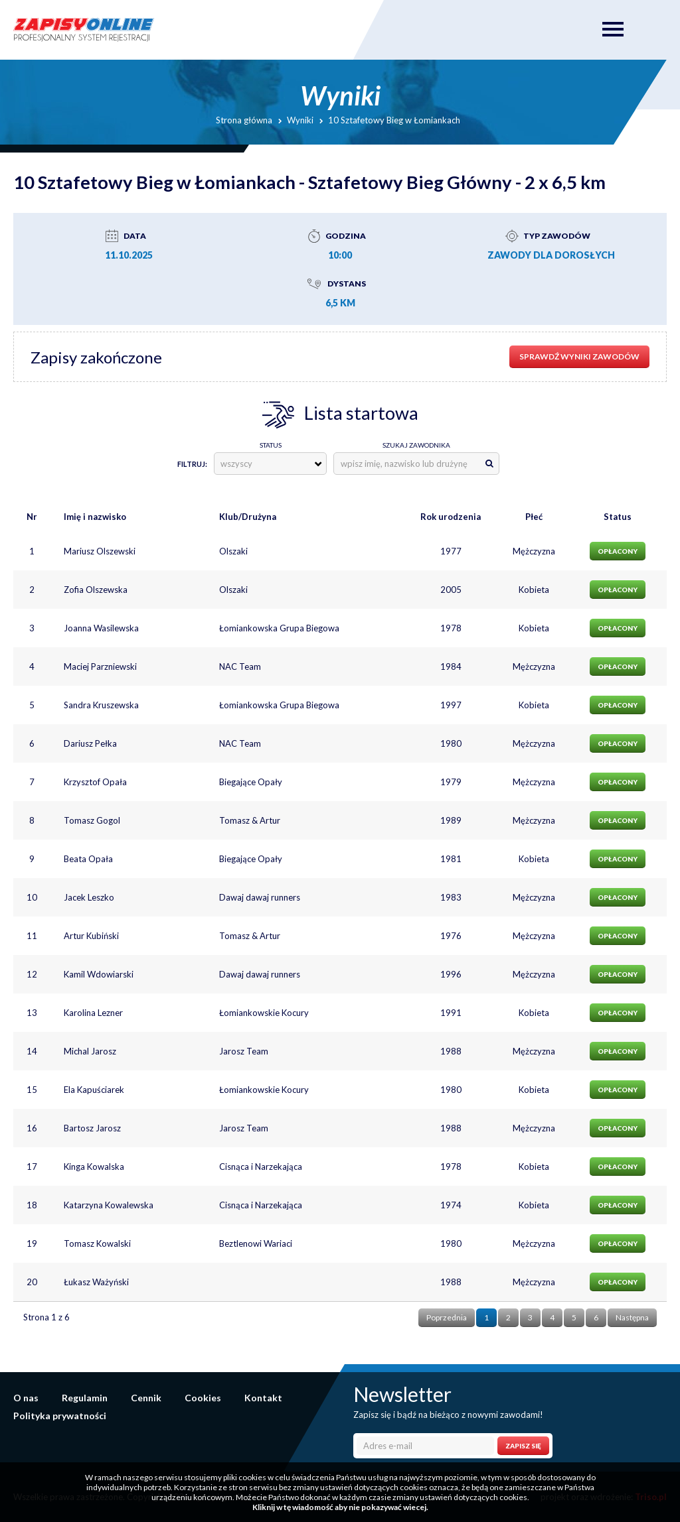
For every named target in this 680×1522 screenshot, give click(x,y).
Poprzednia (446, 1317)
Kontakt (263, 1397)
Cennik (146, 1397)
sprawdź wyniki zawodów (579, 356)
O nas (26, 1397)
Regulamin (85, 1397)
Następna (632, 1317)
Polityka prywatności (59, 1415)
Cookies (203, 1397)
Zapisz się (523, 1446)
